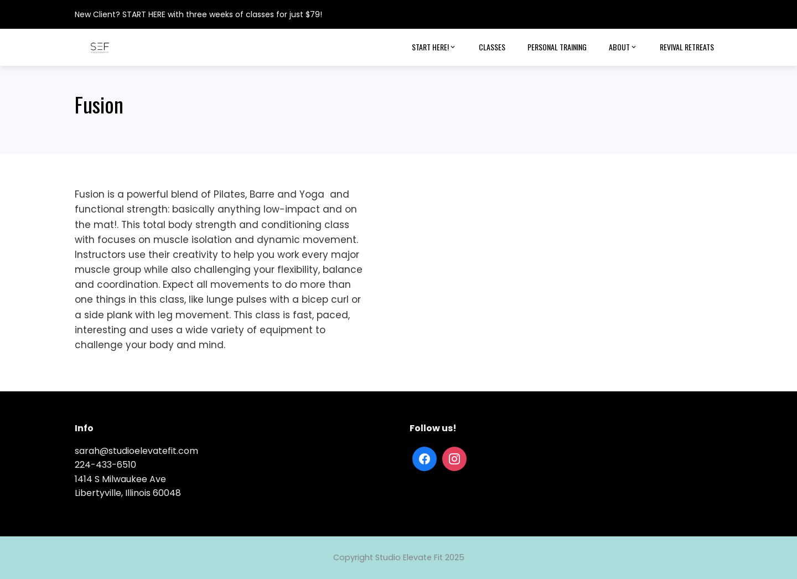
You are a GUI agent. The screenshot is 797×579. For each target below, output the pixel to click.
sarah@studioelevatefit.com (136, 450)
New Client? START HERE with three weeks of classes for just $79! (198, 14)
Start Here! (434, 47)
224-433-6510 (105, 464)
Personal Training (557, 47)
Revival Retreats (687, 47)
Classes (492, 47)
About (623, 47)
